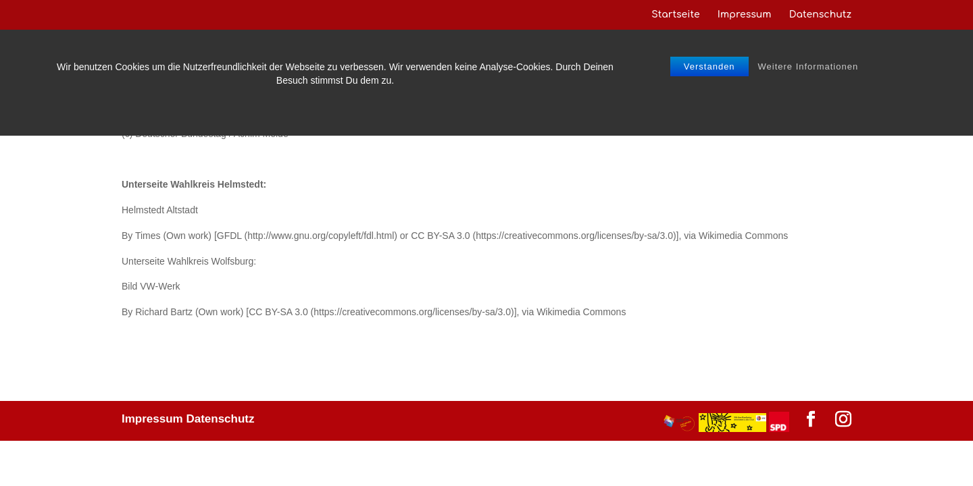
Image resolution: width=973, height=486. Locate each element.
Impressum (745, 15)
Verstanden (709, 66)
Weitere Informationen (808, 66)
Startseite (675, 15)
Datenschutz (820, 15)
